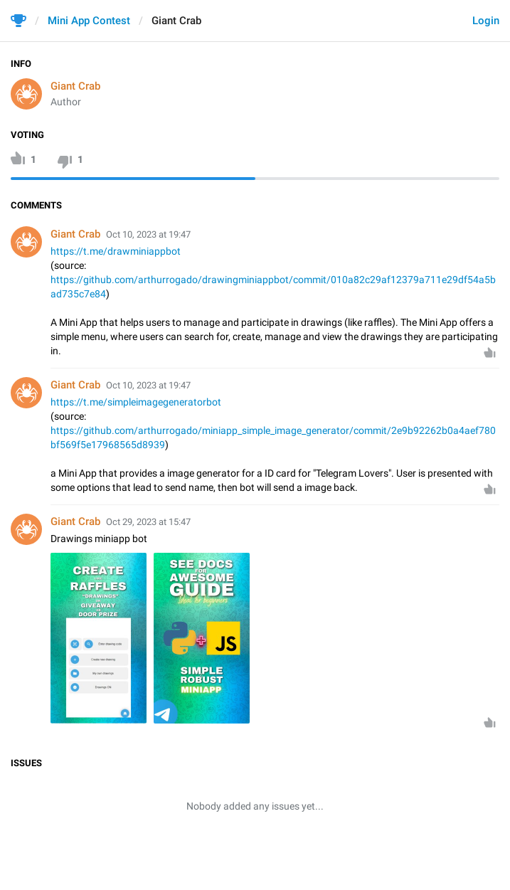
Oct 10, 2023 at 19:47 (148, 234)
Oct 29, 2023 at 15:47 (148, 521)
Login (485, 20)
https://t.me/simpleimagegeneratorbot (136, 402)
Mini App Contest (89, 20)
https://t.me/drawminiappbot (116, 251)
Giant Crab (75, 86)
